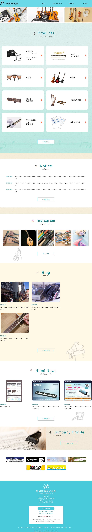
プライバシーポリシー (57, 527)
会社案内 (71, 3)
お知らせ (85, 3)
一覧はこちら (46, 141)
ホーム (44, 3)
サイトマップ (68, 527)
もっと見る (46, 253)
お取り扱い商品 (57, 3)
